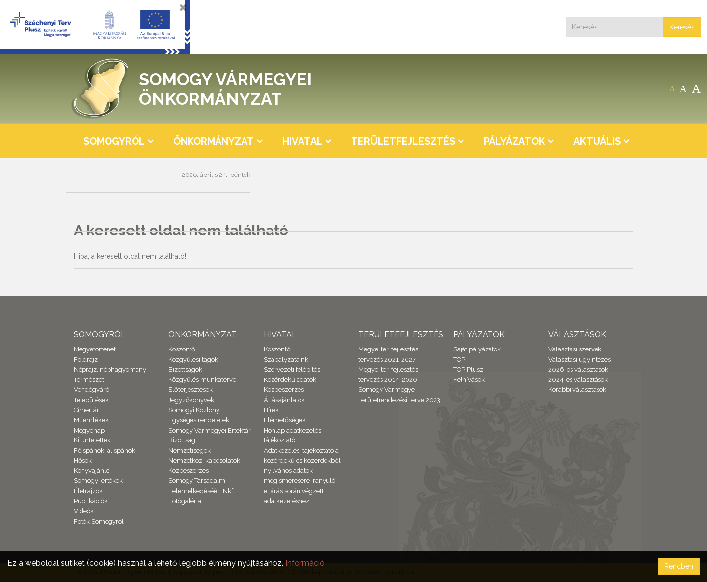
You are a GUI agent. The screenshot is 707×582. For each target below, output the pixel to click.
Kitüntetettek (92, 440)
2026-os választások (578, 369)
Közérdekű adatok (290, 379)
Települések (91, 400)
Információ (305, 563)
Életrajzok (88, 491)
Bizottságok (185, 369)
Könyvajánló (91, 470)
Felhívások (469, 379)
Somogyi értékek (98, 480)
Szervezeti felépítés (292, 369)
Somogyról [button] (114, 141)
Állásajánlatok (284, 400)
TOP (459, 359)
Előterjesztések (190, 389)
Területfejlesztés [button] (403, 141)
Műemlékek (91, 420)
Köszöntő (181, 349)
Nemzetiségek (189, 450)
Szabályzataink (286, 359)
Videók (84, 511)
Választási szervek (574, 349)
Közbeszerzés (188, 470)
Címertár (86, 410)
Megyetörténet (95, 349)
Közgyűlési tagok (193, 359)
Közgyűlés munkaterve (202, 379)
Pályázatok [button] (514, 141)
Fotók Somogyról (99, 521)
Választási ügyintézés (579, 359)
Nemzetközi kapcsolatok (204, 460)
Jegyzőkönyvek (191, 400)
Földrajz (86, 359)
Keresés (682, 27)
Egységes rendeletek (198, 420)
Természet (89, 379)
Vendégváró (91, 389)
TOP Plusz (468, 369)
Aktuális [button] (597, 141)
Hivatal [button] (302, 141)
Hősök (83, 460)
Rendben (678, 566)
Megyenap (89, 430)
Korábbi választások (577, 389)
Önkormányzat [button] (213, 141)
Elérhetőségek (285, 420)
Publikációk (91, 501)
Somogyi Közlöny (193, 410)
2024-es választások (578, 379)
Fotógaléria (184, 501)
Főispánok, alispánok (104, 450)
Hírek (271, 410)
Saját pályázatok (477, 349)
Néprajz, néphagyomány (110, 369)
